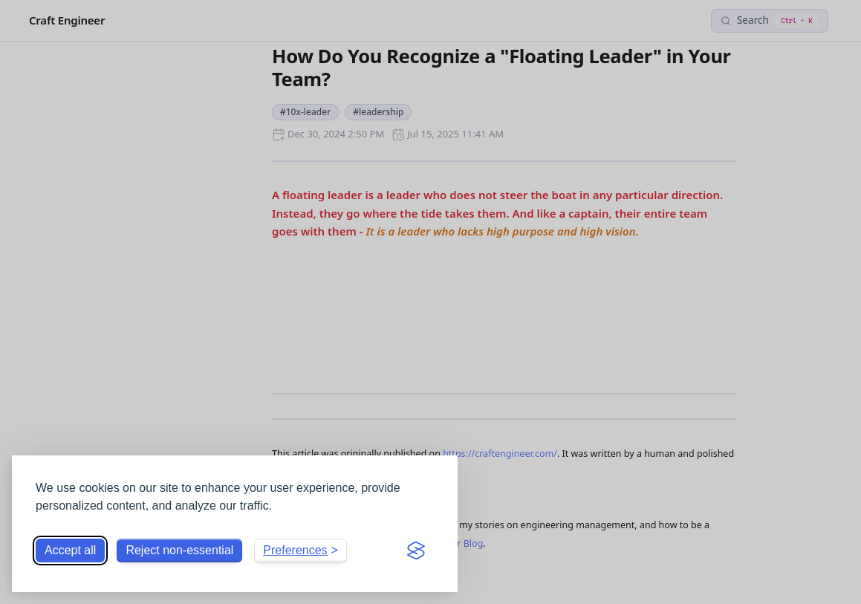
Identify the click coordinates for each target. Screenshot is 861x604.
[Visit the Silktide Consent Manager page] (416, 550)
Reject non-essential (179, 550)
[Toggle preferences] (300, 550)
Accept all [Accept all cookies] (70, 550)
